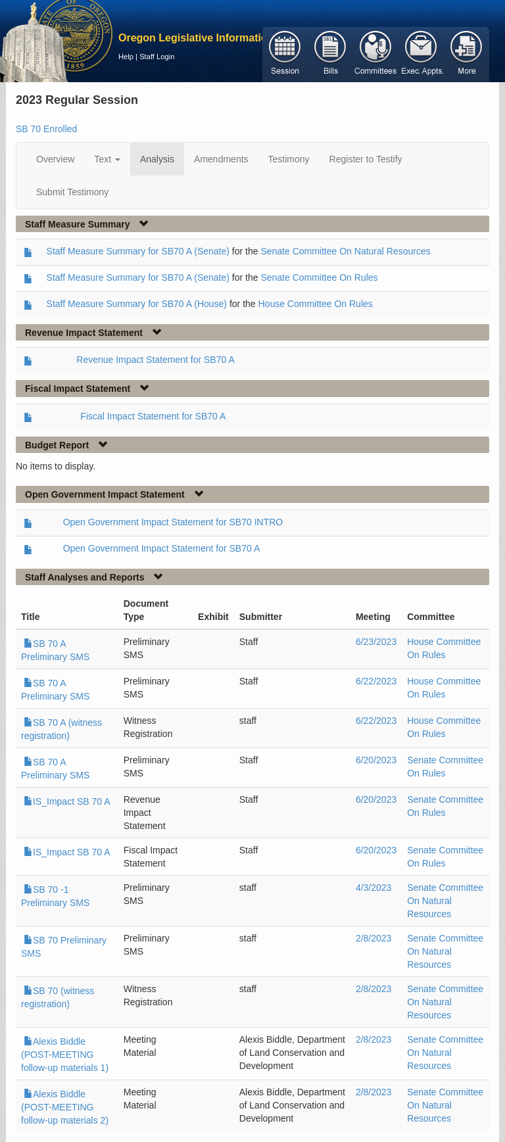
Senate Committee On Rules (318, 277)
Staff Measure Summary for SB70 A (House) (137, 303)
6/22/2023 (376, 681)
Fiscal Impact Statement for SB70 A (153, 416)
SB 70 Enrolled (46, 129)
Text (107, 159)
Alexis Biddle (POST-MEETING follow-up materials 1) (64, 1054)
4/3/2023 (374, 887)
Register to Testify (365, 159)
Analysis (157, 159)
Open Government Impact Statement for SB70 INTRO (173, 522)
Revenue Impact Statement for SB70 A (155, 359)
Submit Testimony (72, 192)
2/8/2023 (374, 938)
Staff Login (156, 56)
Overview (55, 159)
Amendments (221, 159)
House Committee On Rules (315, 303)
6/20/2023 (376, 760)
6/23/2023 (376, 641)
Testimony (289, 159)
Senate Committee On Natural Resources (345, 251)
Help (125, 56)
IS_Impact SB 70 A (67, 801)
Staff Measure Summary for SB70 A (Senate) (138, 251)
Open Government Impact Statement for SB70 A (161, 548)
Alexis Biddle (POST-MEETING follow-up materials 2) (64, 1107)
